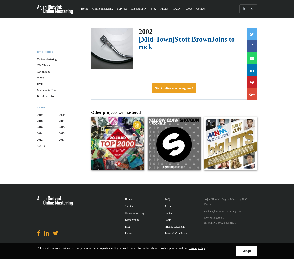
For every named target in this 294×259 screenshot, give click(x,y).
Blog (153, 8)
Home (84, 8)
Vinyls (40, 77)
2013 (62, 133)
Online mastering (102, 8)
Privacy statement (175, 226)
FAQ (167, 199)
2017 (62, 121)
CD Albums (43, 65)
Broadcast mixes (46, 96)
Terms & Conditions (176, 233)
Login (168, 219)
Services (122, 8)
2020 (62, 114)
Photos (164, 8)
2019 (40, 114)
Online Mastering (47, 59)
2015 (62, 127)
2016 (40, 127)
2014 (40, 133)
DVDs (40, 84)
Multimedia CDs (46, 90)
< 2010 (41, 145)
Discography (139, 8)
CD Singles (43, 71)
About (188, 8)
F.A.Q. (177, 8)
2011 (61, 139)
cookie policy (197, 248)
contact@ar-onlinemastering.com (222, 211)
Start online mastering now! (174, 88)
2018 (40, 121)
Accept (246, 250)
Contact (201, 8)
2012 (40, 139)
